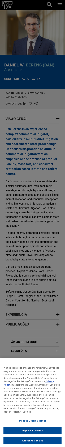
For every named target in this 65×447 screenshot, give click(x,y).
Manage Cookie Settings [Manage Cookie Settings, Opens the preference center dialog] (32, 423)
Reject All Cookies (32, 433)
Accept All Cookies (32, 442)
